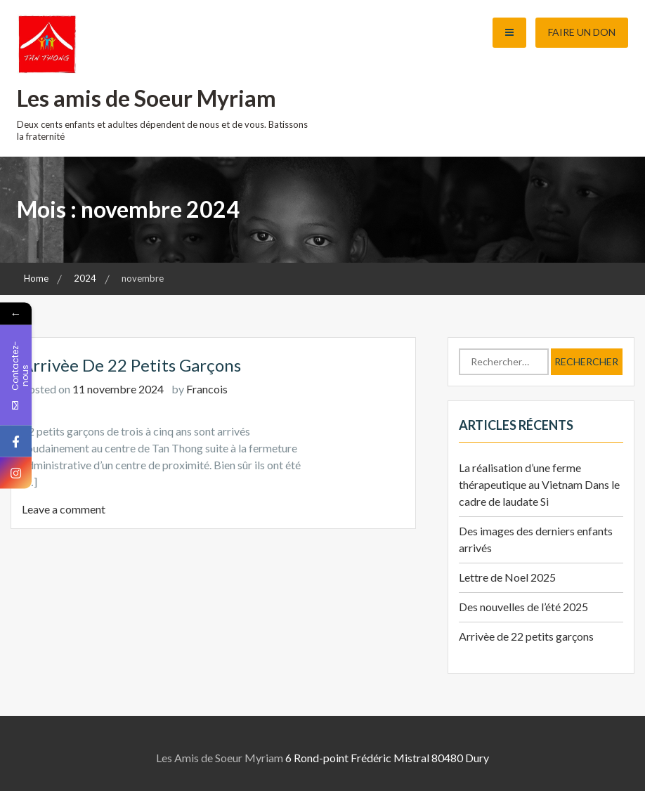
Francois (207, 389)
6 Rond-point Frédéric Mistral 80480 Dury (387, 757)
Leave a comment (63, 509)
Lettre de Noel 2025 (507, 577)
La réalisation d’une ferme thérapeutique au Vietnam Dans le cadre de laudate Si (539, 484)
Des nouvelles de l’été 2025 (523, 606)
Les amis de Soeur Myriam (146, 98)
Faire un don (581, 32)
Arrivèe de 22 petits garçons (131, 365)
